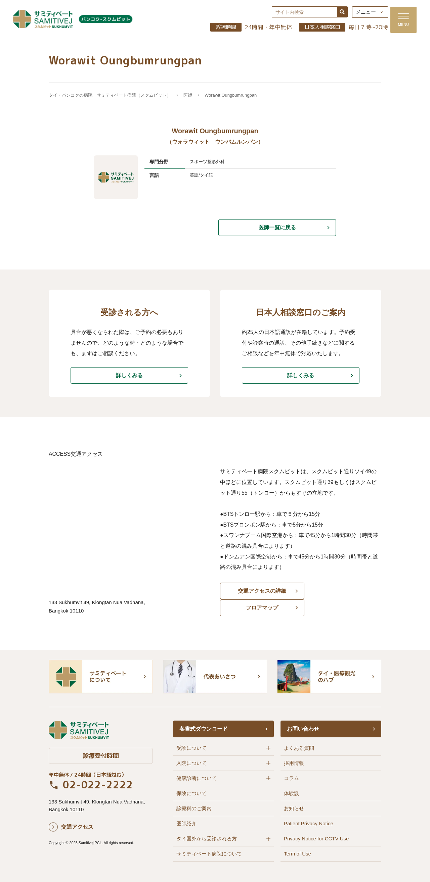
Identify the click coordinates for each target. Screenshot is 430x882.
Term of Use (297, 854)
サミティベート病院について (209, 854)
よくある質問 (299, 748)
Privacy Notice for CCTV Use (316, 839)
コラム (291, 778)
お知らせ (294, 809)
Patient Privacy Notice (308, 824)
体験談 (291, 793)
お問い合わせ (303, 729)
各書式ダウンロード (203, 729)
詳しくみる (129, 376)
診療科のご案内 (194, 809)
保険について (191, 793)
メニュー (363, 12)
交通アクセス (77, 827)
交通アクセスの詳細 (258, 593)
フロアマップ (343, 593)
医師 (187, 95)
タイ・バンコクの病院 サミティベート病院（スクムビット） (110, 95)
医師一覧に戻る (277, 228)
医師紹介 (186, 824)
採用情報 (294, 763)
